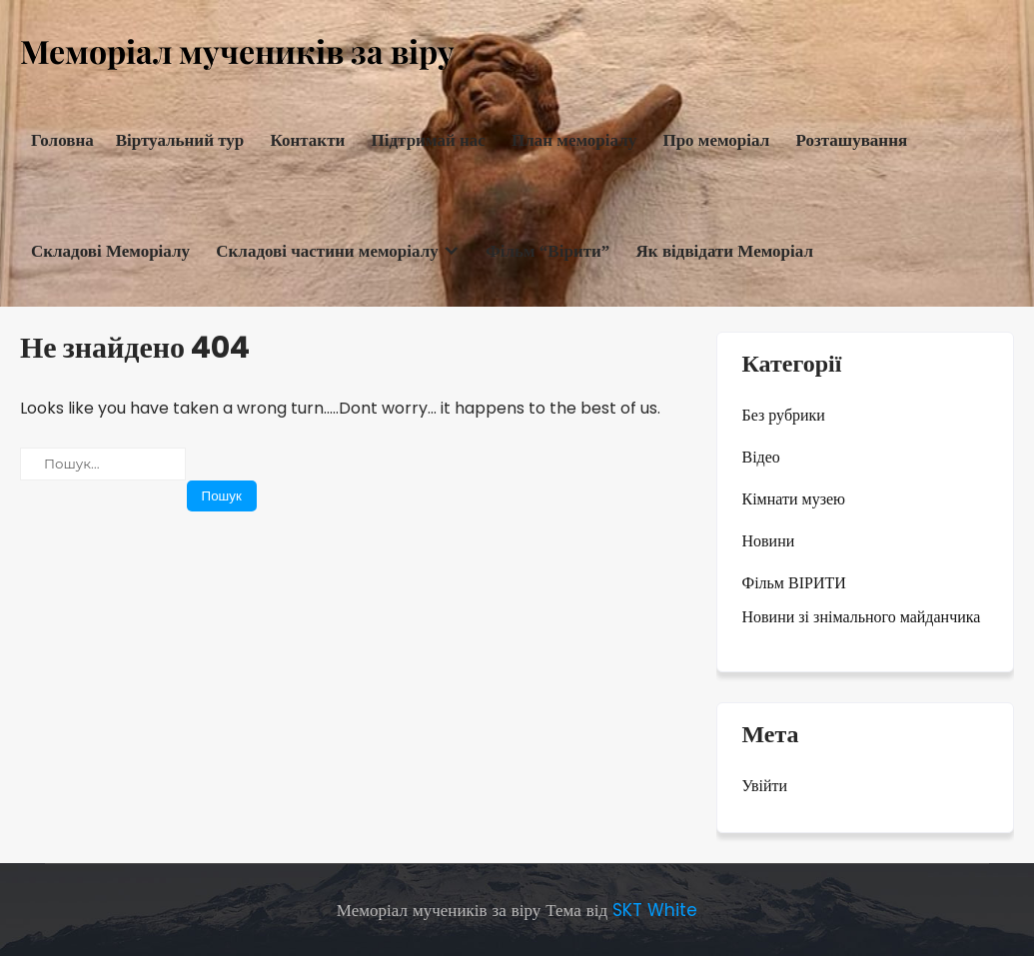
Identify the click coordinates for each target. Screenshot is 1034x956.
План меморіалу (574, 140)
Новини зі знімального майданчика (861, 616)
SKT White (654, 910)
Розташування (851, 140)
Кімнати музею (794, 498)
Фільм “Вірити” (547, 251)
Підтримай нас (429, 140)
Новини (768, 540)
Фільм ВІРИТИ (794, 582)
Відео (761, 457)
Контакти (308, 140)
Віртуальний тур (180, 140)
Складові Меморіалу (110, 251)
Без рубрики (783, 415)
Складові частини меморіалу (327, 251)
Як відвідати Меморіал (724, 251)
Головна (62, 140)
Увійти (765, 785)
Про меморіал (715, 140)
